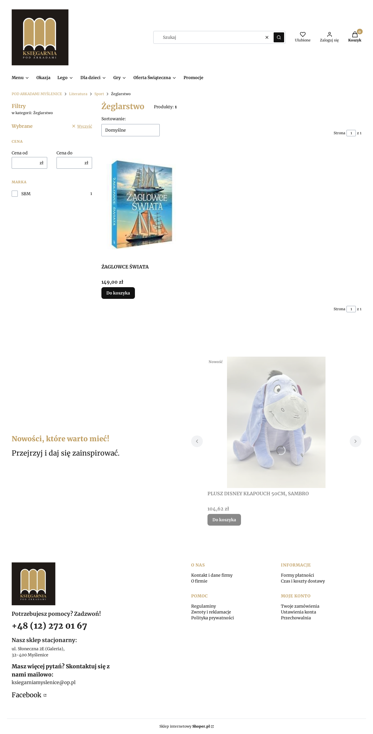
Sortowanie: (113, 118)
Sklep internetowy (184, 726)
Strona (339, 133)
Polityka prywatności (212, 617)
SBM (26, 193)
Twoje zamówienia (300, 606)
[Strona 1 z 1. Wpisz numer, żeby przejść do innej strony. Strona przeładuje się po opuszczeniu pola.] (351, 133)
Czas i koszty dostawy (303, 581)
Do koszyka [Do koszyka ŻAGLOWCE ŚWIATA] (118, 293)
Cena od (20, 153)
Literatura (78, 94)
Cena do (65, 153)
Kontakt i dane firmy (212, 575)
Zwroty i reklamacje (211, 612)
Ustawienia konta (298, 612)
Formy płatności (297, 575)
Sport (99, 94)
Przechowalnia (296, 617)
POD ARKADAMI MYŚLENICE (37, 94)
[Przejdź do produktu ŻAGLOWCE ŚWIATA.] (141, 204)
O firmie (199, 581)
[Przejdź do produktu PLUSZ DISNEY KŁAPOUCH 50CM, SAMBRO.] (276, 422)
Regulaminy (203, 606)
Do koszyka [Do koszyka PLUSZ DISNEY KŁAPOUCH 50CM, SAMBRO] (224, 519)
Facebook (27, 695)
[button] (279, 37)
